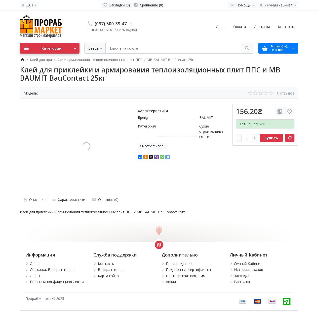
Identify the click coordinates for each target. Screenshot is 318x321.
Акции (171, 281)
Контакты (286, 26)
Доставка (262, 26)
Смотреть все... (153, 146)
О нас (220, 26)
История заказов (248, 269)
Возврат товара (111, 269)
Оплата (239, 26)
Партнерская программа (186, 275)
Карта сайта (108, 275)
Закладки (241, 275)
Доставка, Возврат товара (53, 269)
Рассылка (242, 281)
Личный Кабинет (248, 263)
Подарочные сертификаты (188, 269)
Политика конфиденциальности (57, 281)
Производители (179, 263)
